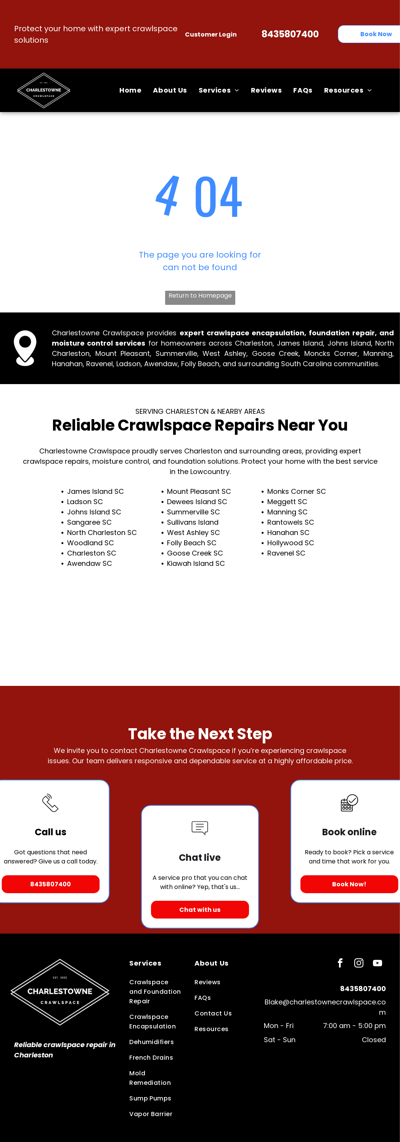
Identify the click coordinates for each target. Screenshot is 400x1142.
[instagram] (358, 964)
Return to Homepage (200, 295)
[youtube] (377, 964)
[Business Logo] (59, 960)
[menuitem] (130, 90)
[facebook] (340, 964)
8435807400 (290, 34)
